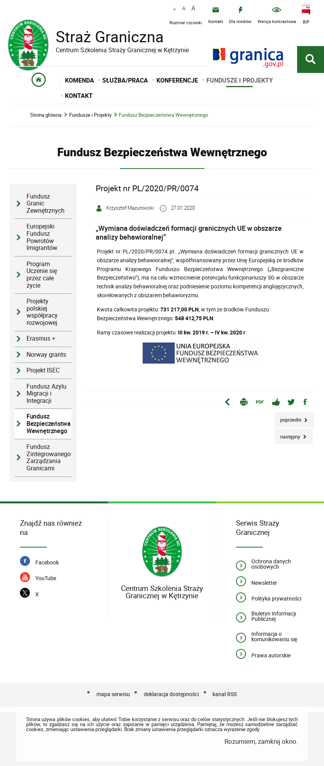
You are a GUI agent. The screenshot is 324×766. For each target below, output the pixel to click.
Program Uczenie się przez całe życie (42, 275)
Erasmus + (41, 338)
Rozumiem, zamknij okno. (261, 741)
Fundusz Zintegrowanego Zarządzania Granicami (49, 457)
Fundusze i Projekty (90, 115)
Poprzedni (288, 417)
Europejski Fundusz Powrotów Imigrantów (42, 237)
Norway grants (46, 355)
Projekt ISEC (43, 370)
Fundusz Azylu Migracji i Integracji (46, 393)
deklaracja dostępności (171, 694)
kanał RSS (225, 694)
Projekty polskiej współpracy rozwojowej (42, 312)
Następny (288, 434)
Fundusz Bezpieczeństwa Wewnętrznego (163, 115)
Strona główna (45, 115)
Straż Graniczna (104, 36)
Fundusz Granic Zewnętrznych (46, 203)
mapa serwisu (113, 694)
